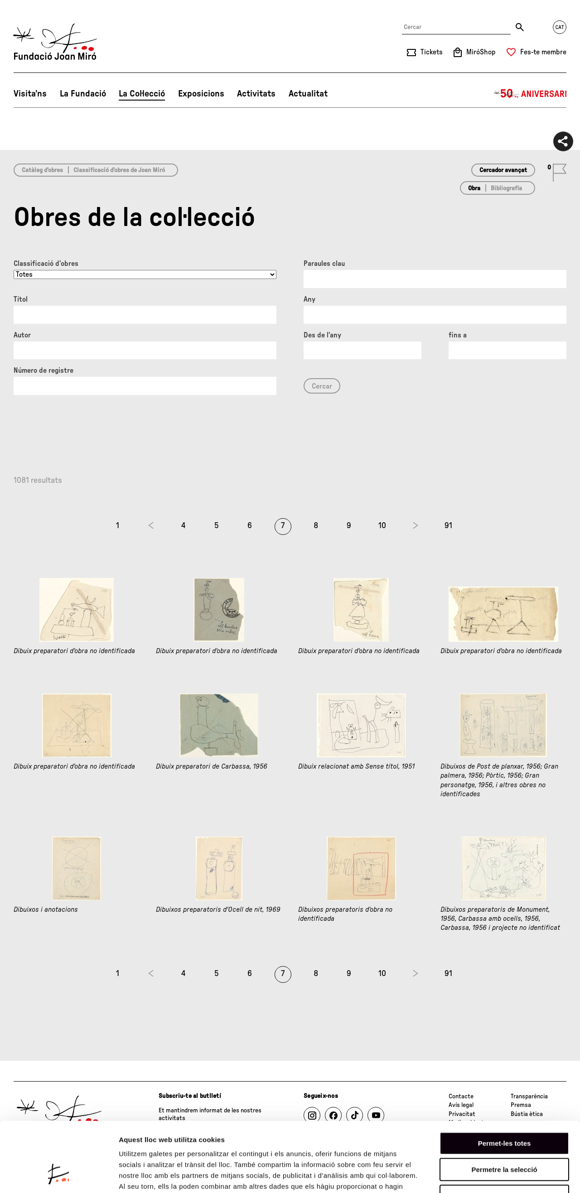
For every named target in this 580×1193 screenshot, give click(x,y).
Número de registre (43, 370)
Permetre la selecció (504, 1109)
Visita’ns (30, 93)
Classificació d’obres (46, 263)
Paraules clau (324, 263)
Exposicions (201, 93)
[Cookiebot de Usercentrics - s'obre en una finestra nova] (58, 1175)
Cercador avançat (503, 170)
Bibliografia (506, 188)
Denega (504, 1135)
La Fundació (83, 93)
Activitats (256, 93)
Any (309, 299)
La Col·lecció (142, 93)
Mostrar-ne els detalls (521, 1175)
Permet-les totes (504, 1082)
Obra (474, 188)
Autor (22, 335)
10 (382, 526)
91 (448, 526)
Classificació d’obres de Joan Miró (119, 170)
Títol (21, 299)
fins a (458, 335)
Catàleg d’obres (42, 170)
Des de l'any (322, 335)
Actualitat (308, 93)
